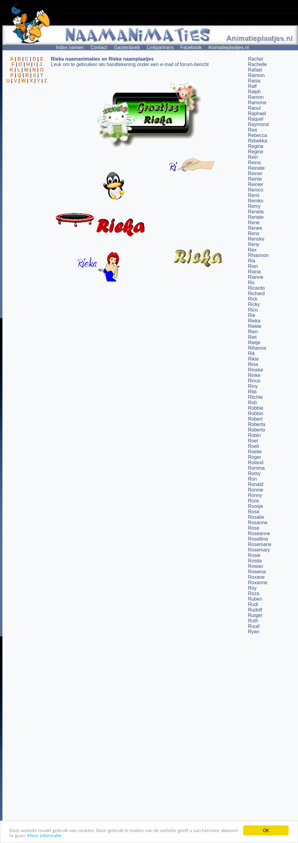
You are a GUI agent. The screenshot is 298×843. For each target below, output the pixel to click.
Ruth (253, 620)
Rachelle (257, 64)
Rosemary (259, 549)
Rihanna (257, 348)
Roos (253, 500)
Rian (253, 266)
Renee (255, 228)
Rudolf (255, 609)
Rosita (255, 560)
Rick (252, 299)
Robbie (255, 408)
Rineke (255, 369)
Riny (253, 386)
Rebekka (257, 140)
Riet (252, 337)
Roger (254, 457)
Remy (254, 206)
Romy (254, 473)
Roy (252, 588)
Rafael (255, 69)
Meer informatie (44, 836)
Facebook (191, 47)
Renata (256, 211)
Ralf (252, 86)
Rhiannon (258, 255)
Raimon (256, 75)
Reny (253, 244)
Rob (252, 402)
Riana (254, 271)
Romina (256, 468)
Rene (253, 222)
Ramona (257, 102)
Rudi (253, 604)
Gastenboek (127, 47)
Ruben (255, 598)
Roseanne (259, 533)
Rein (253, 157)
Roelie (255, 451)
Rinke (254, 375)
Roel (253, 440)
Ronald (255, 484)
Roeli (253, 446)
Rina (253, 364)
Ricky (254, 304)
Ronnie (255, 489)
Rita (252, 391)
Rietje (254, 342)
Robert (255, 419)
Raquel (255, 119)
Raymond (258, 124)
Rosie (254, 555)
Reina (254, 162)
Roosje (255, 506)
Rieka (254, 320)
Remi (253, 195)
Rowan (255, 566)
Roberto (256, 429)
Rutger (255, 615)
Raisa (254, 80)
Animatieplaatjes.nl (228, 47)
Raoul (254, 108)
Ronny (255, 495)
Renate (256, 217)
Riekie (254, 326)
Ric (251, 282)
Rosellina (258, 538)
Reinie (255, 179)
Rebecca (257, 135)
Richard (256, 293)
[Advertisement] (26, 113)
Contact (99, 47)
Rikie (253, 359)
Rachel (255, 59)
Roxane (256, 577)
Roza (253, 593)
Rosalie (256, 517)
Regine (255, 151)
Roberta (256, 424)
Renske (256, 239)
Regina (255, 146)
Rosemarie (259, 544)
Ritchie (255, 397)
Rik (251, 353)
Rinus (254, 380)
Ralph (254, 91)
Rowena (257, 571)
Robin (254, 435)
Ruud (253, 626)
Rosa (253, 511)
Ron (252, 478)
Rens (253, 233)
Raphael (257, 113)
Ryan (253, 631)
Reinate (256, 168)
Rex (252, 249)
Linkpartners (160, 47)
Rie (251, 315)
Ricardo (256, 288)
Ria (251, 260)
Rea (252, 129)
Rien (253, 331)
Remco (255, 189)
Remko (255, 200)
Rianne (255, 277)
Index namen (70, 47)
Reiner (255, 173)
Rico (253, 309)
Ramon (256, 97)
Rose (253, 528)
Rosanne (257, 522)
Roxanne (257, 582)
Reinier (255, 184)
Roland (255, 462)
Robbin (255, 413)
